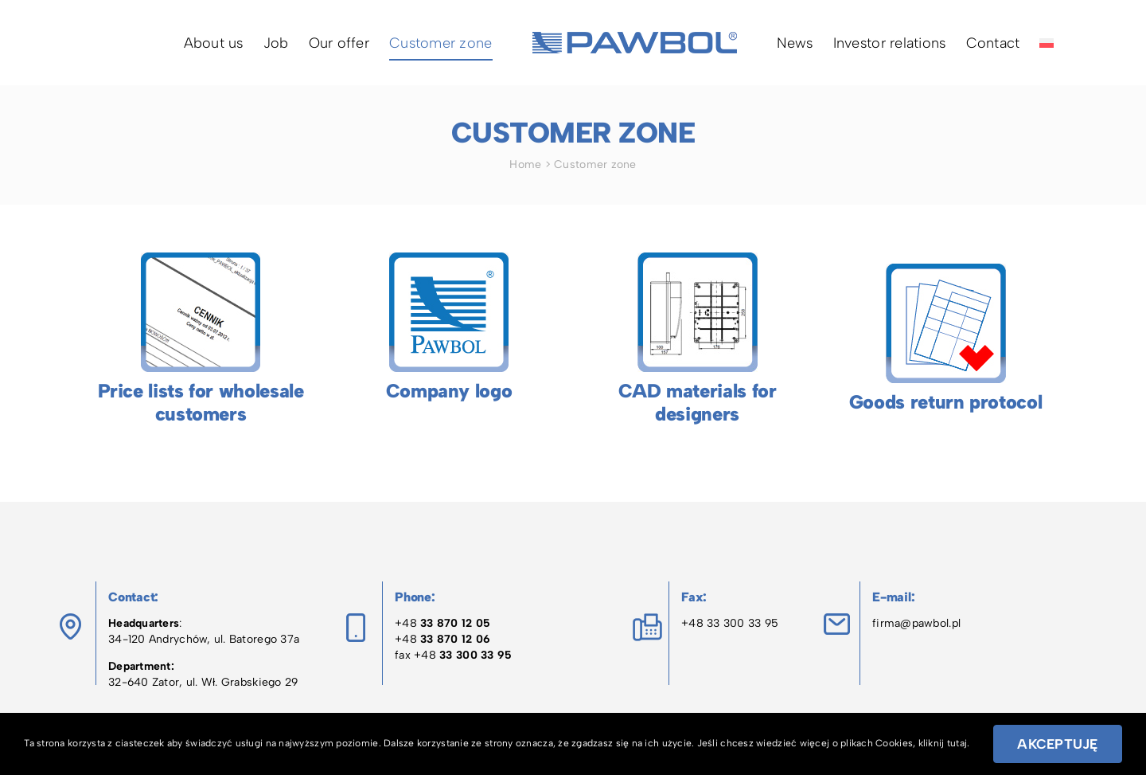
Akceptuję (1057, 744)
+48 (442, 623)
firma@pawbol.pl (916, 623)
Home (525, 164)
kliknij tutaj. (944, 743)
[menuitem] (1046, 42)
